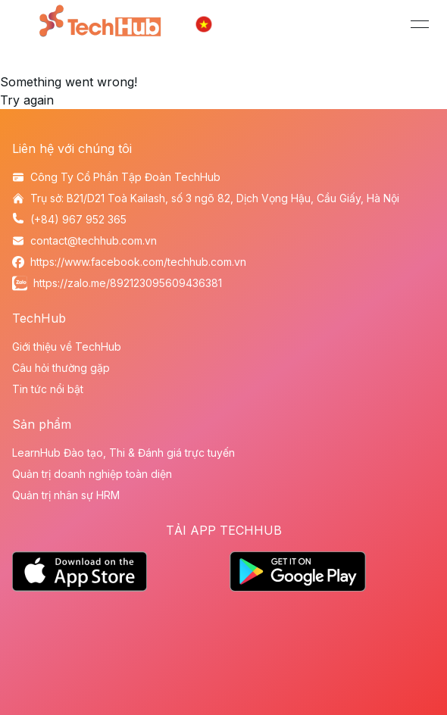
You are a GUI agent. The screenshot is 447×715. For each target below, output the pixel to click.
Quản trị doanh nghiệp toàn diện (92, 473)
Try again (27, 100)
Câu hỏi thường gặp (61, 367)
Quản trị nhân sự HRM (66, 495)
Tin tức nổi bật (47, 388)
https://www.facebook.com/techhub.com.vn (138, 261)
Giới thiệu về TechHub (66, 346)
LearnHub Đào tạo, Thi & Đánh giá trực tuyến (123, 452)
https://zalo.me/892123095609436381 (127, 282)
